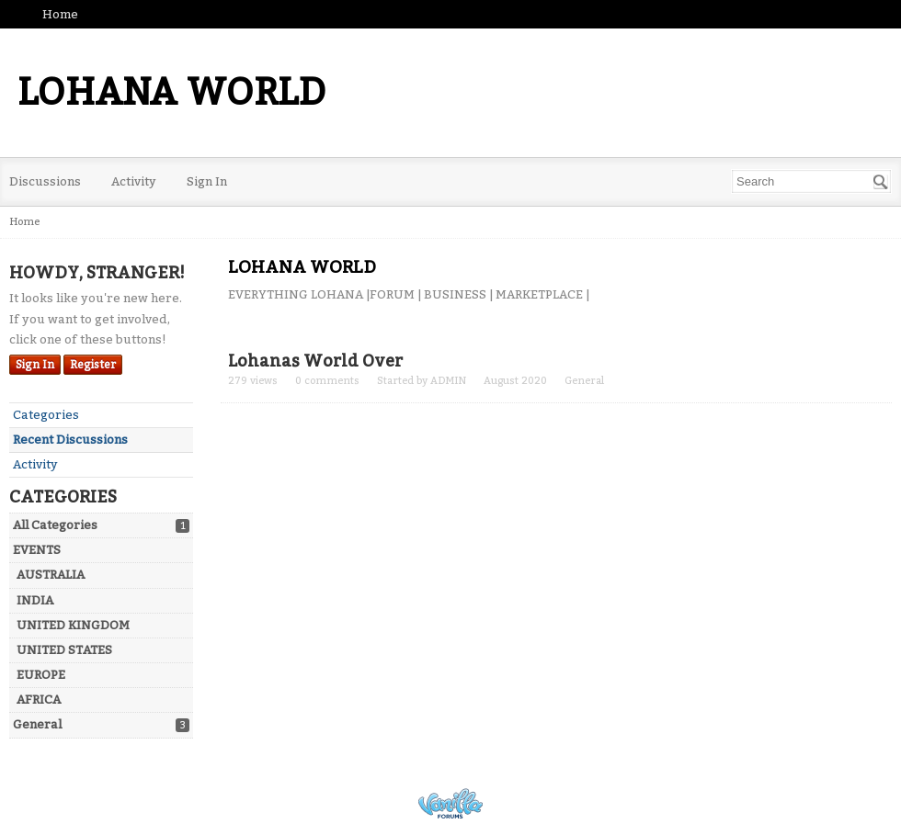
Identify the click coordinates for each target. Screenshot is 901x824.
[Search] (880, 182)
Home (60, 14)
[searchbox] (811, 181)
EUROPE (41, 675)
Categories (46, 415)
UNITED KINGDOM (73, 625)
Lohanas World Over (315, 361)
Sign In (207, 181)
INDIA (35, 600)
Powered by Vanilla (450, 803)
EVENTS (37, 550)
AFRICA (39, 699)
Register (93, 364)
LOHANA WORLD (171, 93)
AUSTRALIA (51, 574)
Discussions (45, 181)
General (37, 724)
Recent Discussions (70, 439)
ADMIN (448, 381)
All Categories (55, 525)
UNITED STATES (64, 650)
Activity (133, 181)
